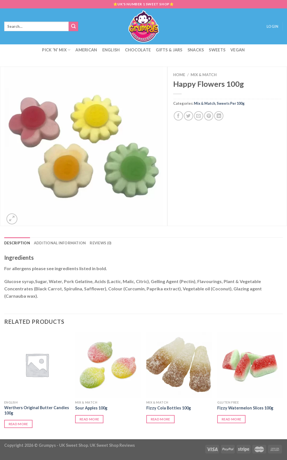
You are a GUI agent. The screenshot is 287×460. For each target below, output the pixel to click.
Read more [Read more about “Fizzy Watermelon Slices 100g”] (231, 419)
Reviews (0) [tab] (100, 243)
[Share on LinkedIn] (218, 115)
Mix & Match (204, 74)
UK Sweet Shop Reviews (112, 445)
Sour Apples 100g (91, 408)
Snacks (196, 49)
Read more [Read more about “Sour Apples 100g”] (89, 419)
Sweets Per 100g (231, 103)
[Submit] (73, 26)
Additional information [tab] (60, 243)
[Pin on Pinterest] (208, 115)
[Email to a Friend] (198, 115)
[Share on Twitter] (188, 115)
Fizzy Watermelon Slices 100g (245, 408)
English (111, 49)
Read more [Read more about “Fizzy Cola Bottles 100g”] (160, 419)
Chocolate (138, 49)
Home (179, 74)
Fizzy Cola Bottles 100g (168, 408)
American (86, 49)
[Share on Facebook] (178, 115)
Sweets (217, 49)
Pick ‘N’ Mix (56, 50)
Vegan (237, 49)
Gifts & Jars (169, 49)
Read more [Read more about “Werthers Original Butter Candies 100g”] (18, 424)
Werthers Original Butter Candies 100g (36, 410)
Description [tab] (17, 243)
